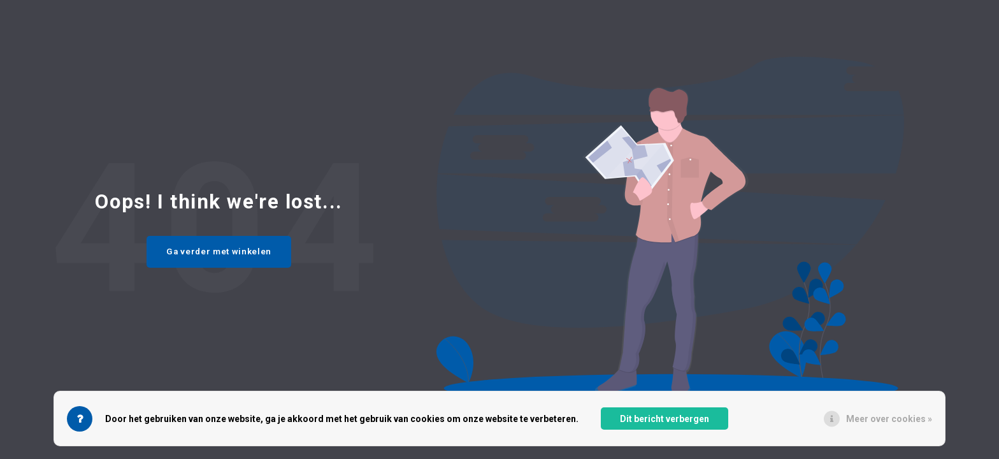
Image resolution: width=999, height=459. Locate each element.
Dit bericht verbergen (664, 419)
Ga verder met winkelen (218, 251)
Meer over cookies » (889, 419)
